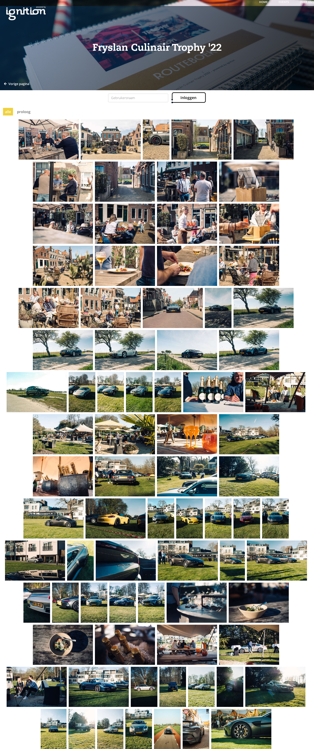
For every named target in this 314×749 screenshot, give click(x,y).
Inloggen (188, 97)
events (284, 2)
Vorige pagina (16, 84)
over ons (307, 2)
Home (264, 2)
